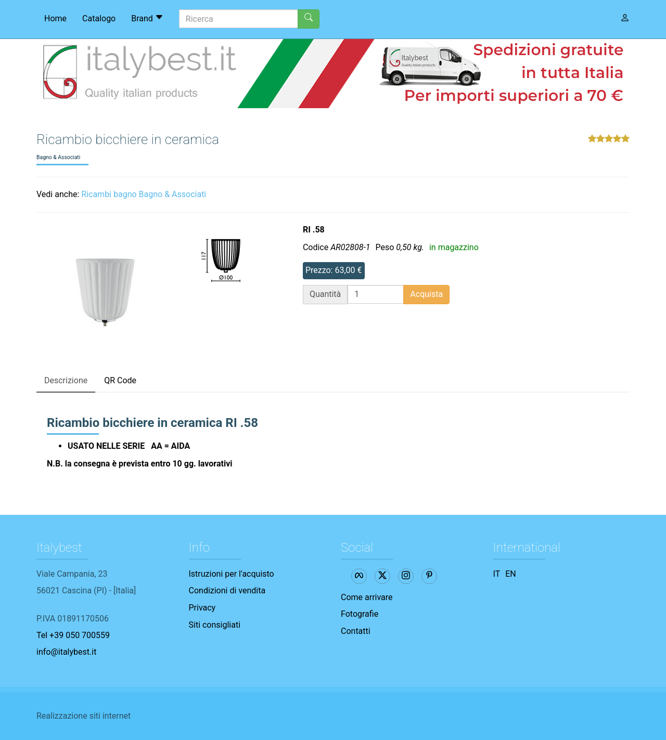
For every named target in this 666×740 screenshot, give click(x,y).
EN (510, 574)
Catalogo (99, 18)
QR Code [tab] (120, 380)
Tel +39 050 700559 (73, 635)
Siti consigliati (215, 625)
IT (497, 574)
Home (55, 18)
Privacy (202, 608)
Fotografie (359, 614)
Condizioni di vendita (227, 590)
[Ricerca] (238, 18)
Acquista (426, 294)
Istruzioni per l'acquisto (231, 574)
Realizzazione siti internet (83, 716)
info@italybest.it (66, 652)
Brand (147, 18)
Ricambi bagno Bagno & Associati (143, 194)
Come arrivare (367, 597)
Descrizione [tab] (65, 380)
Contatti (355, 631)
